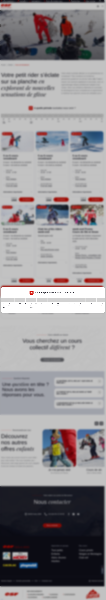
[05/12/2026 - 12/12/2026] (11, 300)
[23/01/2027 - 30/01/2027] (50, 300)
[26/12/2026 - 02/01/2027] (28, 300)
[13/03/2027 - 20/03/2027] (88, 300)
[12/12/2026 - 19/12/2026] (17, 300)
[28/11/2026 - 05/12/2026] (6, 300)
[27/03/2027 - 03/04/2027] (99, 300)
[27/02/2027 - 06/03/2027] (77, 300)
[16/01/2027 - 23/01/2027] (44, 300)
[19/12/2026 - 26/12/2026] (22, 300)
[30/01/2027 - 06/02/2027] (55, 300)
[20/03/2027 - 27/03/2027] (93, 300)
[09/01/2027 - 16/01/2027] (39, 300)
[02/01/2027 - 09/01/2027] (33, 300)
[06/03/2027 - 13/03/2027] (83, 300)
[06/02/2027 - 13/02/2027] (61, 300)
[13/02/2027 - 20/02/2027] (66, 300)
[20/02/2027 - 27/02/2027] (72, 300)
